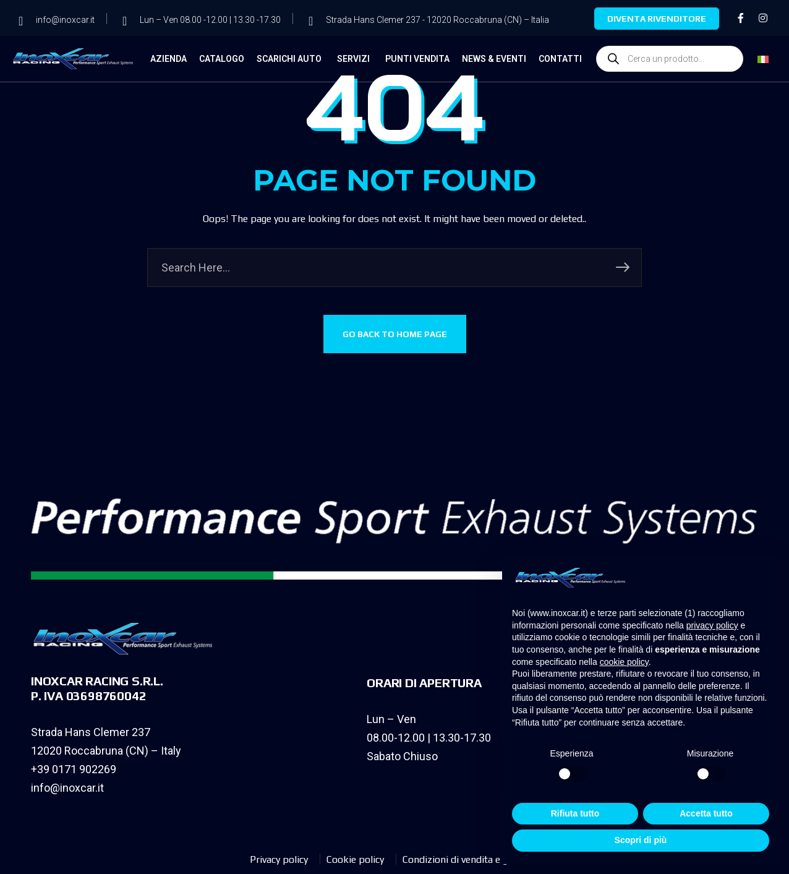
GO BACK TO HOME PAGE (395, 334)
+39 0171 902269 (73, 769)
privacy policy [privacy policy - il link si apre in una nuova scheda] (712, 625)
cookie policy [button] (624, 662)
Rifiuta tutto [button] (575, 813)
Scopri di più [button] (641, 840)
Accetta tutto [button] (706, 813)
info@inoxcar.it (67, 787)
